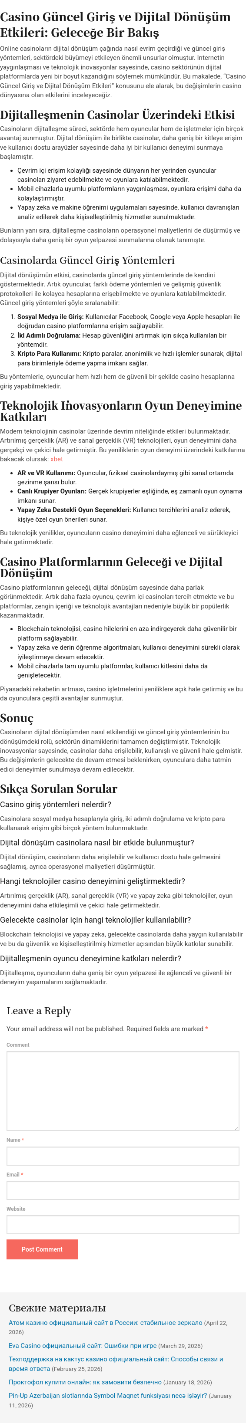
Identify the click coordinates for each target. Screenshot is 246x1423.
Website (16, 1209)
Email (15, 1175)
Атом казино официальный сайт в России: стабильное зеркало (106, 1323)
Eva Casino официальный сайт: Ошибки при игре (82, 1346)
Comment (18, 1045)
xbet (56, 459)
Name (15, 1140)
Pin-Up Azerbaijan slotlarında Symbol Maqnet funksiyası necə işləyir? (108, 1396)
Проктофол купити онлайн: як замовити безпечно (85, 1382)
